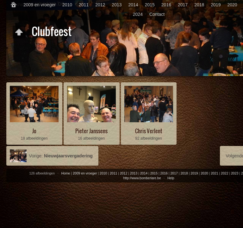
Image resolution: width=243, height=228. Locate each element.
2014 (133, 4)
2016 (166, 4)
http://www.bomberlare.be (142, 178)
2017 (183, 4)
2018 (199, 4)
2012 (100, 4)
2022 (224, 173)
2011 (84, 4)
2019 (216, 4)
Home (65, 173)
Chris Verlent (148, 131)
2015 (150, 4)
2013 (117, 4)
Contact (157, 14)
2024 (138, 14)
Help (170, 178)
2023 (234, 173)
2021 (214, 173)
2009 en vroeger (39, 4)
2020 (232, 4)
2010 (67, 4)
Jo (34, 131)
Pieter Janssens (91, 131)
